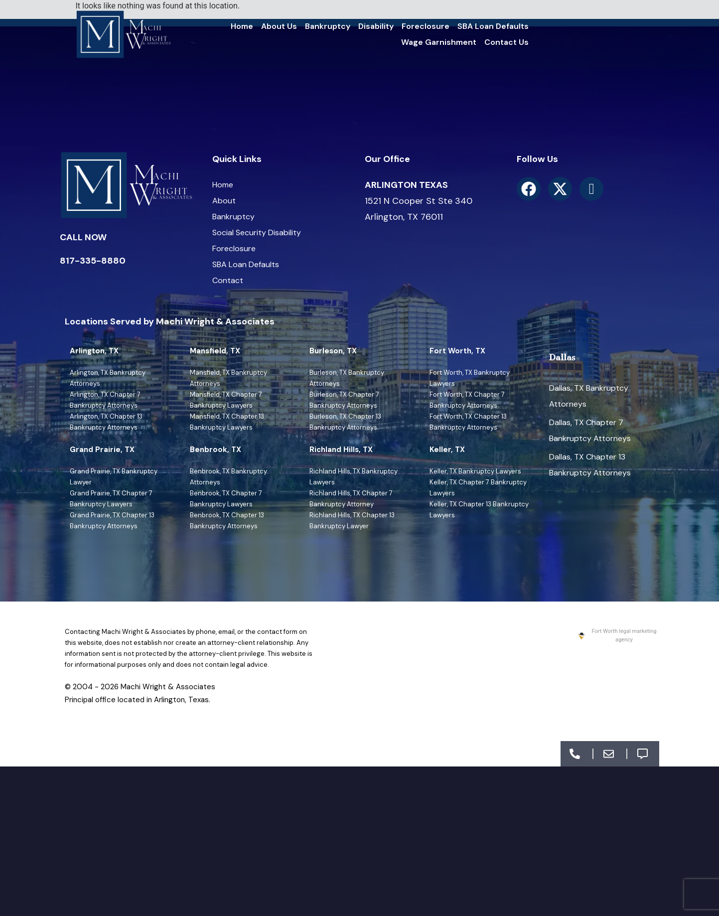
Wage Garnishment (438, 42)
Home (242, 26)
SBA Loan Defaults (493, 26)
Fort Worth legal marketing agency (617, 635)
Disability (376, 26)
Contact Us (506, 42)
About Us (279, 26)
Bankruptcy (327, 26)
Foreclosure (425, 26)
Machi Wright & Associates (168, 687)
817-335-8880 (93, 261)
